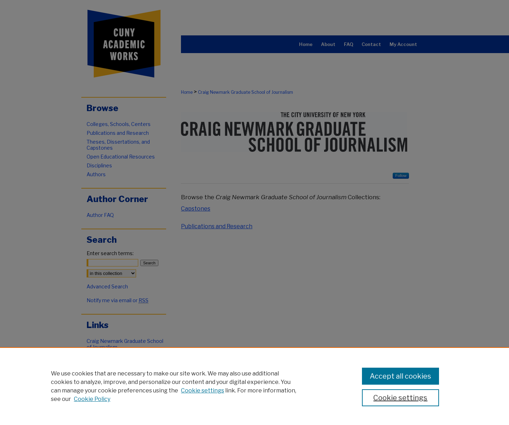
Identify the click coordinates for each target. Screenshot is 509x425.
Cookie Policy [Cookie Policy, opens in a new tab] (92, 399)
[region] (254, 386)
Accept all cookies (400, 376)
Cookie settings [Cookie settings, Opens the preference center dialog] (400, 398)
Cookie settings (202, 390)
